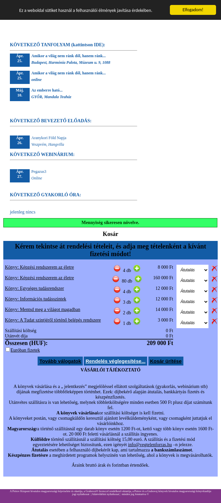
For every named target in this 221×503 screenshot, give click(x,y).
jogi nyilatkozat (80, 494)
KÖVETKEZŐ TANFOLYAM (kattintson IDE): (57, 44)
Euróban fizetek (25, 350)
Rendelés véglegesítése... (115, 361)
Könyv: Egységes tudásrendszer (34, 288)
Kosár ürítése (166, 361)
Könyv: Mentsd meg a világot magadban (42, 309)
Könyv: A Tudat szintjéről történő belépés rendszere (53, 320)
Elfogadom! (192, 10)
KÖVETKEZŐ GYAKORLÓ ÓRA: (45, 194)
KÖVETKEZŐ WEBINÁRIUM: (42, 154)
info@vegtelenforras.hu (150, 444)
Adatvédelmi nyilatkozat (105, 494)
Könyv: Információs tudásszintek (35, 298)
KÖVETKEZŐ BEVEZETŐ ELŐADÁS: (50, 120)
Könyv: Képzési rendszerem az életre (39, 267)
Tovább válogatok (60, 361)
